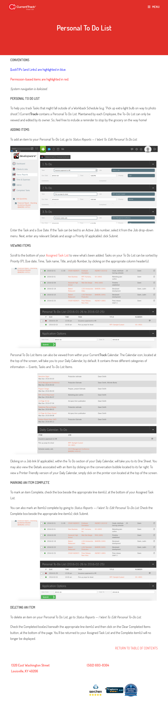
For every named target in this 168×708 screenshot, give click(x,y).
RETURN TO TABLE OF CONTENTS (136, 648)
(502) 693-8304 (98, 665)
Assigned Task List (57, 255)
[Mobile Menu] (154, 7)
